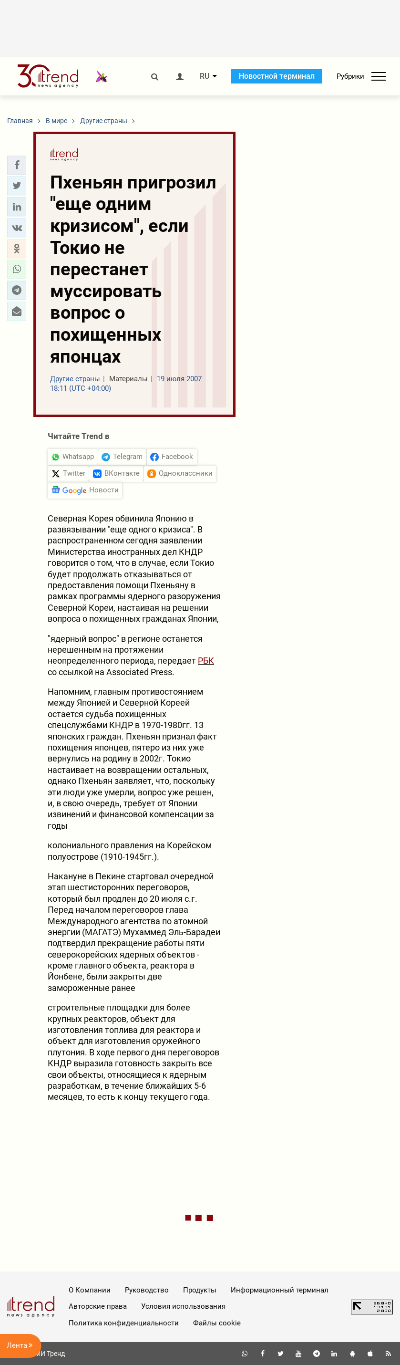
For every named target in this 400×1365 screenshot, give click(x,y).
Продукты (199, 1290)
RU (204, 76)
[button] (16, 165)
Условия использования (183, 1306)
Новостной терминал (277, 76)
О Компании (90, 1290)
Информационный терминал (279, 1290)
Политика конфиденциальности (124, 1323)
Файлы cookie (217, 1323)
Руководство (147, 1290)
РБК (206, 661)
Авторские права (98, 1306)
